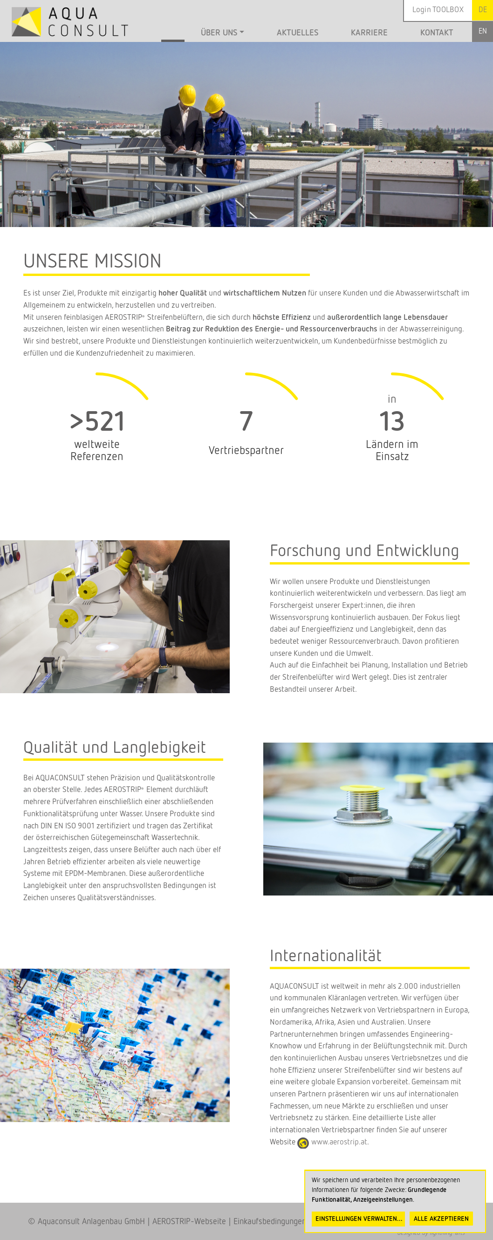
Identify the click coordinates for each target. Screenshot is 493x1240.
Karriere (369, 33)
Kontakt (436, 33)
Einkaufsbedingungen (269, 1222)
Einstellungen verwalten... (359, 1219)
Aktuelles (297, 33)
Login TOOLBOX (438, 10)
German (482, 10)
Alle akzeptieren (441, 1219)
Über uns (219, 33)
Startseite (173, 34)
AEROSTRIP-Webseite (189, 1222)
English (482, 31)
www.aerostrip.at (339, 1142)
